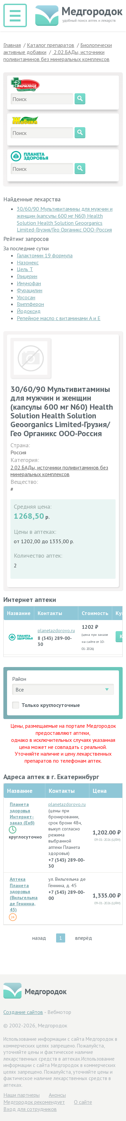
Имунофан (29, 283)
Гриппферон (30, 304)
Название (20, 791)
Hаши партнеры (21, 1094)
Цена (100, 791)
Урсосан (26, 297)
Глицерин (27, 276)
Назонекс (28, 262)
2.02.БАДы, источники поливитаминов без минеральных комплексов (59, 471)
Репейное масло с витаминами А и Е (58, 318)
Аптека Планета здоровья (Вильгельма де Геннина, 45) (24, 894)
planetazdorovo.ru (56, 630)
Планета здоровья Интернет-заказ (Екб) (22, 813)
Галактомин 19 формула (45, 255)
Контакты (62, 791)
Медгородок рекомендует (34, 1102)
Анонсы (57, 1094)
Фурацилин (29, 290)
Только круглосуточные (51, 705)
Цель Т (25, 269)
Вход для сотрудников (30, 1109)
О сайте (83, 1102)
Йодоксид (29, 311)
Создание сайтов (23, 1012)
